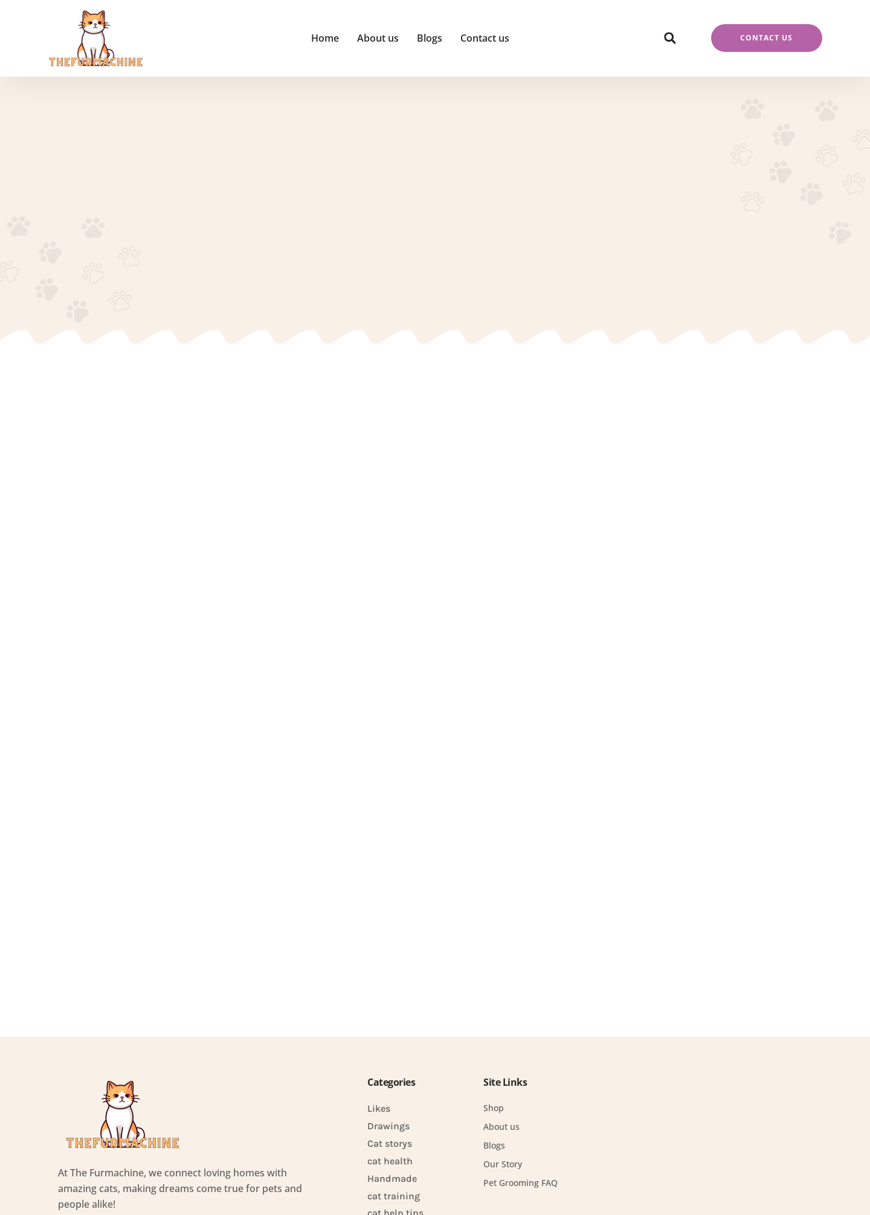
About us (378, 38)
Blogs (429, 38)
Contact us (484, 38)
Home (325, 38)
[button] (670, 38)
